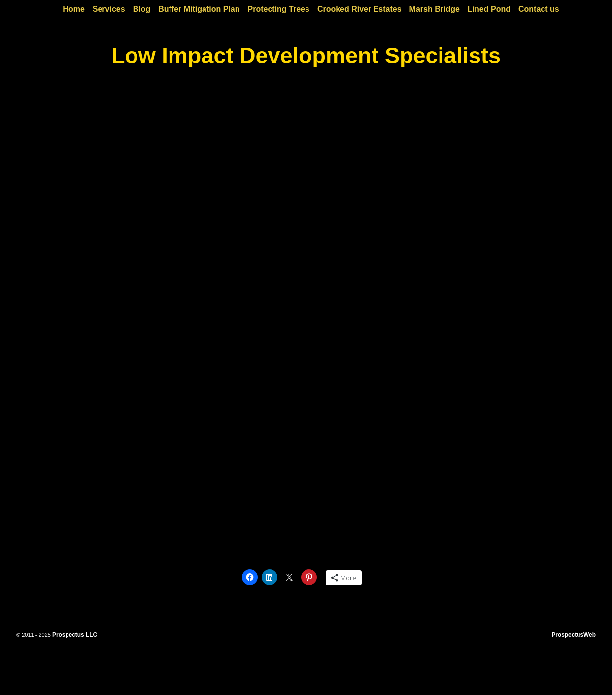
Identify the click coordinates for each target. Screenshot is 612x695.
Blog (142, 9)
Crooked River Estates (359, 9)
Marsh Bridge (434, 9)
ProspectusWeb (573, 634)
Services (109, 9)
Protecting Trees (278, 9)
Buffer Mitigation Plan (198, 9)
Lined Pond (489, 9)
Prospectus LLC (74, 634)
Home (73, 9)
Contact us (538, 9)
